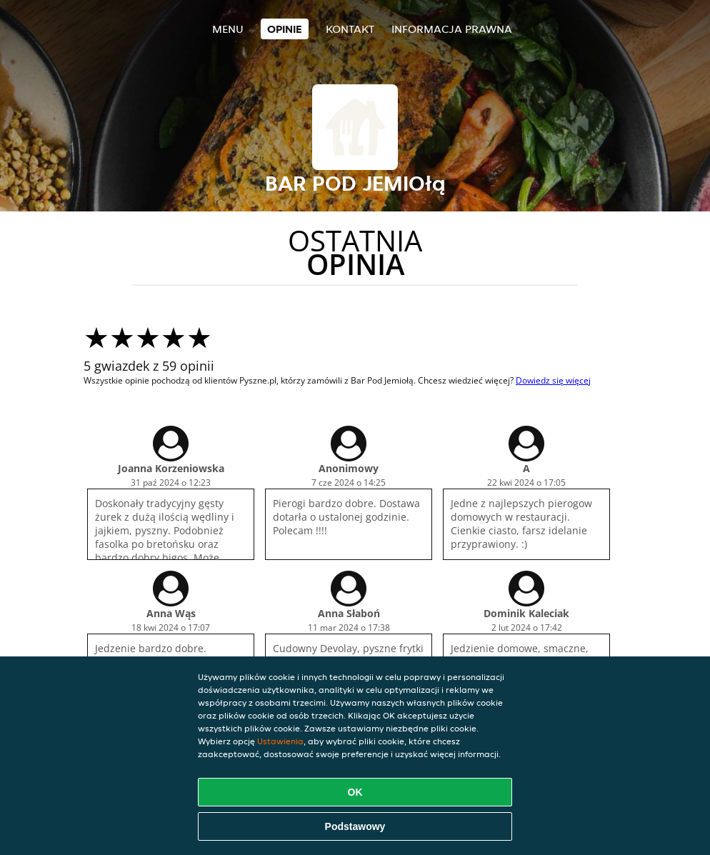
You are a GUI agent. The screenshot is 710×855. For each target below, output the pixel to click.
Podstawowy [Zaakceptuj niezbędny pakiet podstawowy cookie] (355, 826)
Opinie (284, 28)
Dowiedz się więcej (553, 380)
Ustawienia (280, 741)
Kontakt (350, 28)
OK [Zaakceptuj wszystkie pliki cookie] (355, 792)
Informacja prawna (451, 28)
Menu (228, 28)
